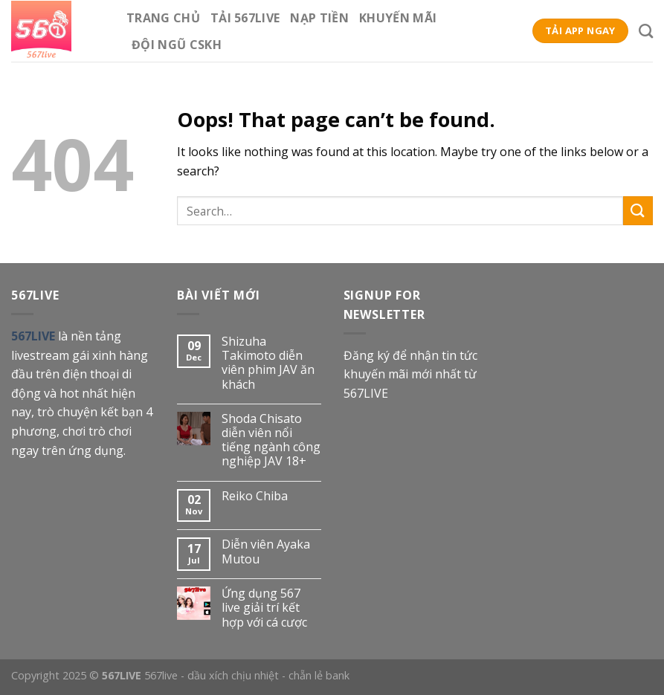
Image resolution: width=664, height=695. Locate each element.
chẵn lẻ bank (319, 675)
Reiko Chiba (255, 496)
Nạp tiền (319, 18)
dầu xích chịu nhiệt (233, 675)
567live (161, 675)
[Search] (646, 31)
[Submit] (638, 210)
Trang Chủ (163, 18)
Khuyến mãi (397, 18)
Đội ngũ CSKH (177, 44)
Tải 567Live (245, 18)
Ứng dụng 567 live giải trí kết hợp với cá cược (264, 608)
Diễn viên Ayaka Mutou (266, 551)
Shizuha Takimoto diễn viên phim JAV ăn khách (268, 363)
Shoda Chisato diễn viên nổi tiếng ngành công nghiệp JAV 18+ (271, 440)
